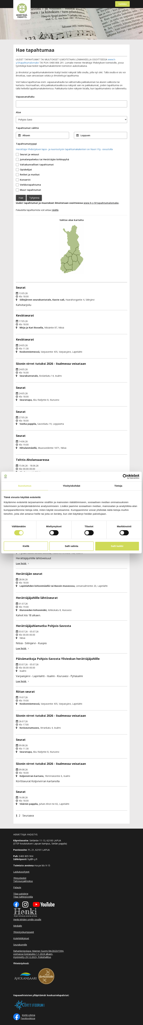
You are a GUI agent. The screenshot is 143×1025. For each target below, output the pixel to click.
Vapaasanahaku (25, 96)
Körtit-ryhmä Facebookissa (28, 1017)
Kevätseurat (25, 315)
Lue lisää (23, 563)
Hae (21, 197)
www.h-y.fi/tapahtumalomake (101, 202)
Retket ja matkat (30, 174)
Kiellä (26, 546)
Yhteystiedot (19, 878)
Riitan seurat (25, 691)
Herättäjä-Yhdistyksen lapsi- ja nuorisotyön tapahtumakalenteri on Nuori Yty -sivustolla (64, 149)
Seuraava (28, 815)
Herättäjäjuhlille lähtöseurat (37, 598)
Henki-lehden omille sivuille (27, 919)
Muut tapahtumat (30, 189)
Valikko (122, 3)
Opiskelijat (26, 169)
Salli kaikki (117, 546)
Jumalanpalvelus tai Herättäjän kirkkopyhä (44, 159)
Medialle (17, 925)
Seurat (21, 287)
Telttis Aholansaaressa (32, 460)
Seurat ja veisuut (29, 154)
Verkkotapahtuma (30, 184)
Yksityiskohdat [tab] (71, 485)
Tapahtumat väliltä (27, 127)
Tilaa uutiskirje (20, 893)
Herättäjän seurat (29, 574)
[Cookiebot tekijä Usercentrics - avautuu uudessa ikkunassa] (125, 476)
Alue (18, 112)
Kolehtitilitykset (21, 938)
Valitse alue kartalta (72, 220)
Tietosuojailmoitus (23, 881)
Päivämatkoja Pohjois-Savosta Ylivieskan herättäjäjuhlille (58, 659)
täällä (55, 210)
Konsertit (25, 179)
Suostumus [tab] (24, 485)
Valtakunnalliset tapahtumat (37, 164)
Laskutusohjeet (21, 871)
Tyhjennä (34, 197)
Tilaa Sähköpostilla (23, 896)
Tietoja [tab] (118, 485)
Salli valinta (71, 546)
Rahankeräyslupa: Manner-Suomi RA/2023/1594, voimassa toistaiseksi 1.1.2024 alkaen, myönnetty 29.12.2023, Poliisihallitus (38, 954)
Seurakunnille (20, 944)
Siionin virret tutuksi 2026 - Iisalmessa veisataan (51, 364)
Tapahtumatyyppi (26, 143)
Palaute (17, 887)
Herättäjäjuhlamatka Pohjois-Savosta (43, 626)
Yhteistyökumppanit (23, 932)
